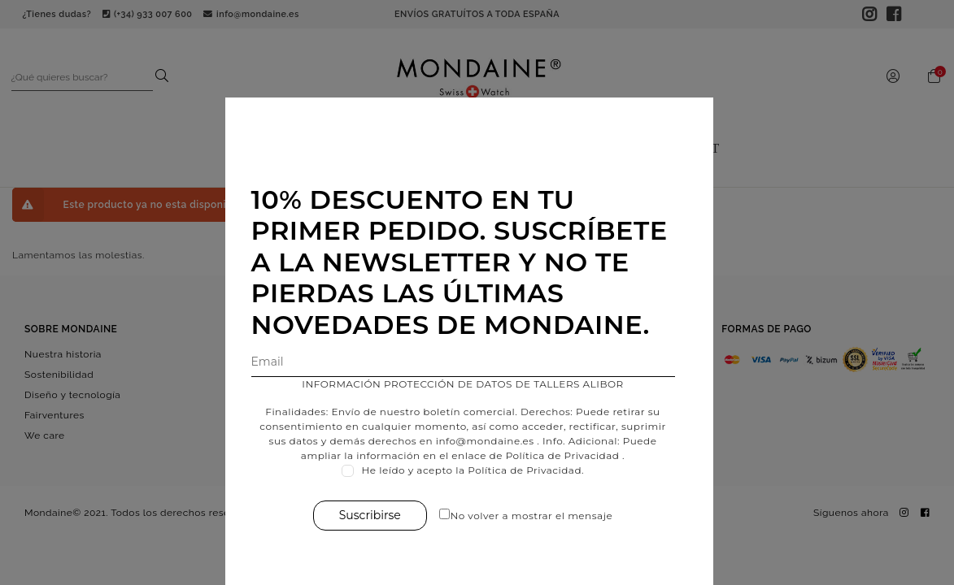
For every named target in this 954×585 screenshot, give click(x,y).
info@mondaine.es (493, 441)
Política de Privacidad (571, 455)
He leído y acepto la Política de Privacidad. (481, 470)
